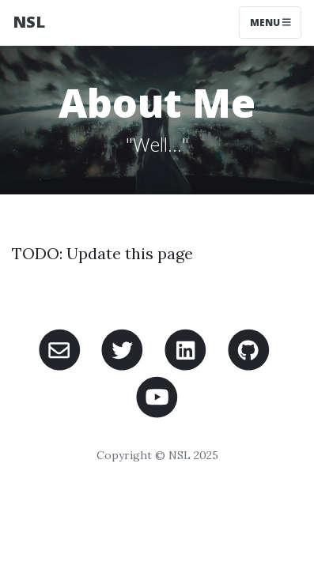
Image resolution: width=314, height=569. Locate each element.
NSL (29, 21)
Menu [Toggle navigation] (270, 22)
